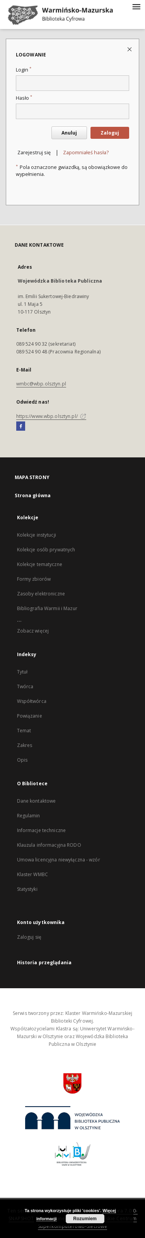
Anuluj (69, 133)
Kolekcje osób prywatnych (46, 549)
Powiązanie (29, 716)
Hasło (24, 98)
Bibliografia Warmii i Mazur (47, 608)
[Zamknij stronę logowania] (130, 49)
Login (23, 70)
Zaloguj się (29, 937)
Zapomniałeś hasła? (86, 152)
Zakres (24, 745)
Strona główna (33, 495)
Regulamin (28, 815)
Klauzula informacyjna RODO (49, 845)
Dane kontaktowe (36, 801)
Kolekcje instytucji (36, 535)
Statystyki (27, 889)
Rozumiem (85, 1218)
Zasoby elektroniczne (41, 593)
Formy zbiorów (34, 579)
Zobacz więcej (33, 631)
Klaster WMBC (32, 874)
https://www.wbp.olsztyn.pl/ (51, 416)
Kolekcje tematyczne (39, 564)
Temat (24, 730)
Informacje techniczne (41, 830)
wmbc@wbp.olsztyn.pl (41, 383)
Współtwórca (31, 701)
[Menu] (136, 6)
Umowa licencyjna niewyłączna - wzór (58, 859)
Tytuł (22, 671)
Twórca (25, 686)
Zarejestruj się (34, 152)
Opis (22, 760)
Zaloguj (110, 133)
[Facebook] (20, 426)
